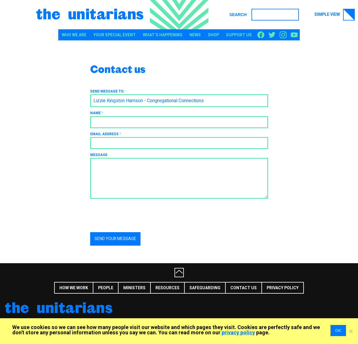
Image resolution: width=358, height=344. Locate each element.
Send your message (115, 239)
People (105, 288)
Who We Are (74, 35)
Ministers (134, 288)
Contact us (243, 288)
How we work (73, 288)
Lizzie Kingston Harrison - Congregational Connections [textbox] (148, 100)
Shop (213, 35)
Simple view (334, 14)
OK (338, 330)
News (195, 35)
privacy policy (238, 333)
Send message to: (107, 91)
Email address (105, 134)
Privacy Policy (283, 288)
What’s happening (162, 35)
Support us (239, 35)
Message (98, 155)
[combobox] (179, 100)
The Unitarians (90, 13)
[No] (351, 331)
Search (238, 14)
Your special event (114, 35)
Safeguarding (204, 288)
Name (96, 113)
